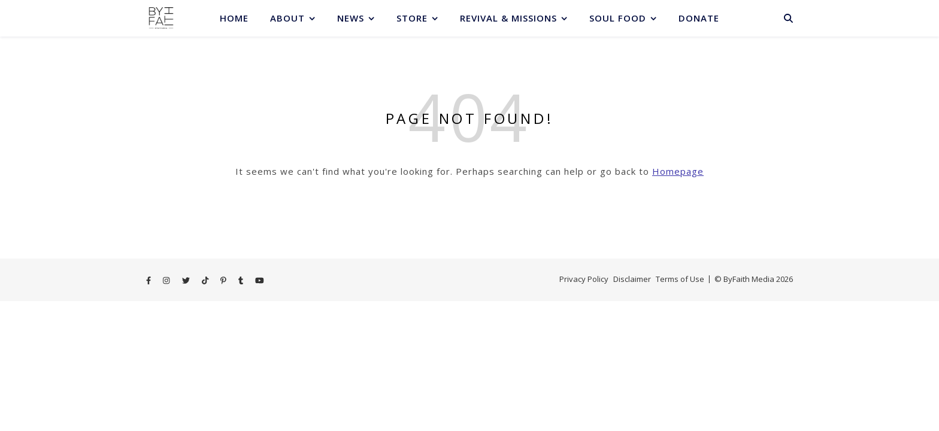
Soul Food (617, 18)
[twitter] (187, 280)
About (287, 18)
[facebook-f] (149, 280)
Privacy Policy (583, 279)
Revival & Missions (508, 18)
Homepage (678, 171)
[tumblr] (241, 280)
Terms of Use (680, 279)
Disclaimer (632, 279)
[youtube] (259, 280)
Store (412, 18)
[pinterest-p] (224, 280)
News (350, 18)
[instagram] (167, 280)
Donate (698, 18)
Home (234, 18)
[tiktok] (206, 280)
